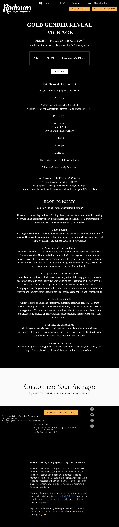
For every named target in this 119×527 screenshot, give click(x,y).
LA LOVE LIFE (68, 496)
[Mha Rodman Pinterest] (92, 420)
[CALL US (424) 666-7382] (104, 9)
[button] (76, 3)
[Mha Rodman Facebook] (92, 426)
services (56, 493)
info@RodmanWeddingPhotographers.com (55, 427)
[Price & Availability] (79, 9)
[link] (59, 71)
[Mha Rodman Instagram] (92, 409)
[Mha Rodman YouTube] (92, 414)
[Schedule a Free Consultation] (61, 412)
